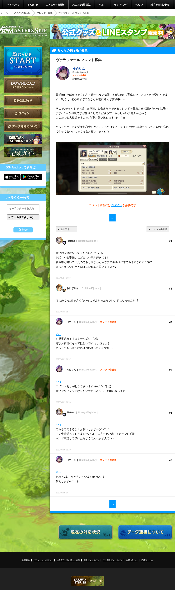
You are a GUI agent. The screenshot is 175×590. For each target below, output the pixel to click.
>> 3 (58, 424)
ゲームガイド (23, 152)
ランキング (121, 5)
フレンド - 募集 (44, 13)
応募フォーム (147, 560)
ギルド (102, 5)
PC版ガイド (23, 100)
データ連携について (23, 126)
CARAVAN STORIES (87, 581)
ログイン (23, 113)
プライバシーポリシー (43, 560)
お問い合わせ (132, 560)
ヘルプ (139, 5)
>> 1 (58, 334)
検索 (25, 229)
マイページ (13, 5)
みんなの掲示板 (55, 5)
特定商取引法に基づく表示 (68, 560)
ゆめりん (78, 68)
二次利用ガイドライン (112, 560)
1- (112, 218)
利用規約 (26, 560)
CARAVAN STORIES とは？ (23, 139)
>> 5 (58, 472)
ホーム (4, 13)
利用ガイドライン (91, 560)
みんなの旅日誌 (81, 5)
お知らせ (33, 5)
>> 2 (58, 381)
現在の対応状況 (160, 5)
